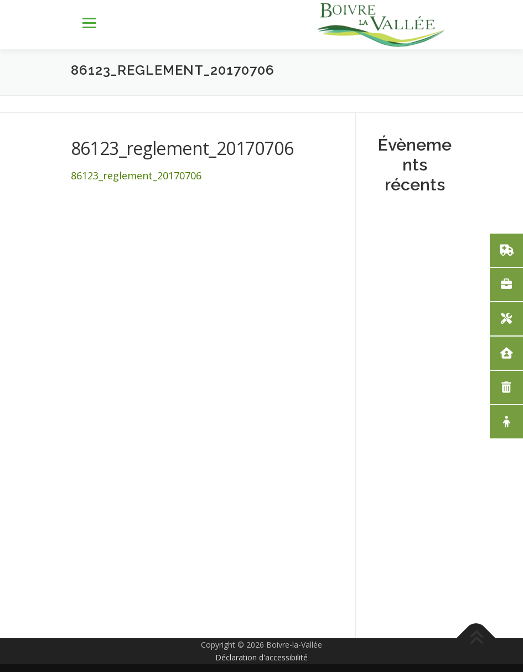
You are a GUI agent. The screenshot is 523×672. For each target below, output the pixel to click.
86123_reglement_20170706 (136, 175)
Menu (89, 23)
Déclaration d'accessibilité (261, 657)
